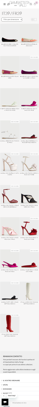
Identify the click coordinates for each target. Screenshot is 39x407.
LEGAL (5, 385)
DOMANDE (7, 389)
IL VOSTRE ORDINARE (11, 380)
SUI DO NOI (7, 393)
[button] (19, 380)
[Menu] (4, 4)
